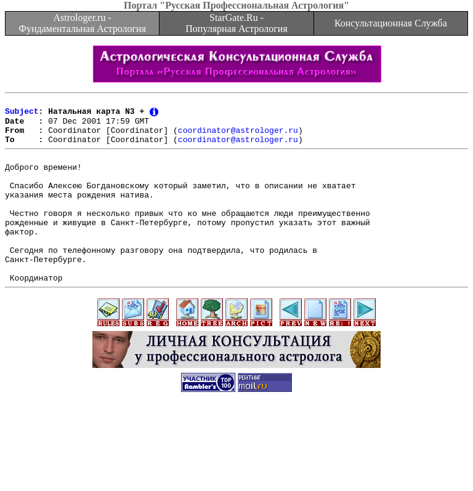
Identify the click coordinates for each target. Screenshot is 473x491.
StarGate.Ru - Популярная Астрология (236, 23)
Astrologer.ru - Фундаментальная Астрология (82, 23)
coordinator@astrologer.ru (238, 136)
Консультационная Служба (390, 23)
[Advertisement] (236, 463)
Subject (22, 114)
